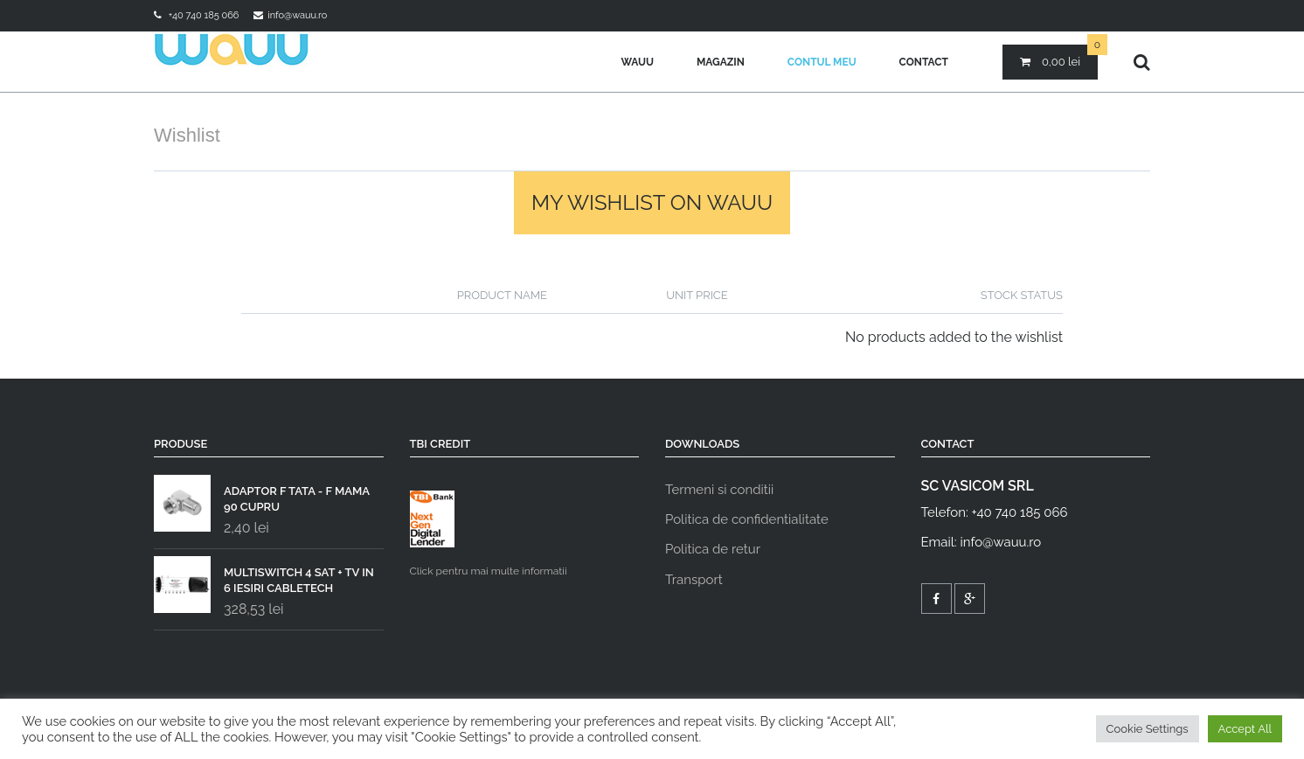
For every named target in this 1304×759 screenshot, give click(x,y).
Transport (694, 580)
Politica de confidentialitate (747, 519)
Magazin (721, 62)
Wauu (637, 62)
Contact (923, 62)
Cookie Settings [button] (1147, 728)
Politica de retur (712, 549)
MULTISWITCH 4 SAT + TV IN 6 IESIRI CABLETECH (264, 576)
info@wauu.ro (297, 15)
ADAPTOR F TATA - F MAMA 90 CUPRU (262, 495)
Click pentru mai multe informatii (488, 534)
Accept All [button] (1245, 728)
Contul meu (822, 62)
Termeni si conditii (719, 490)
